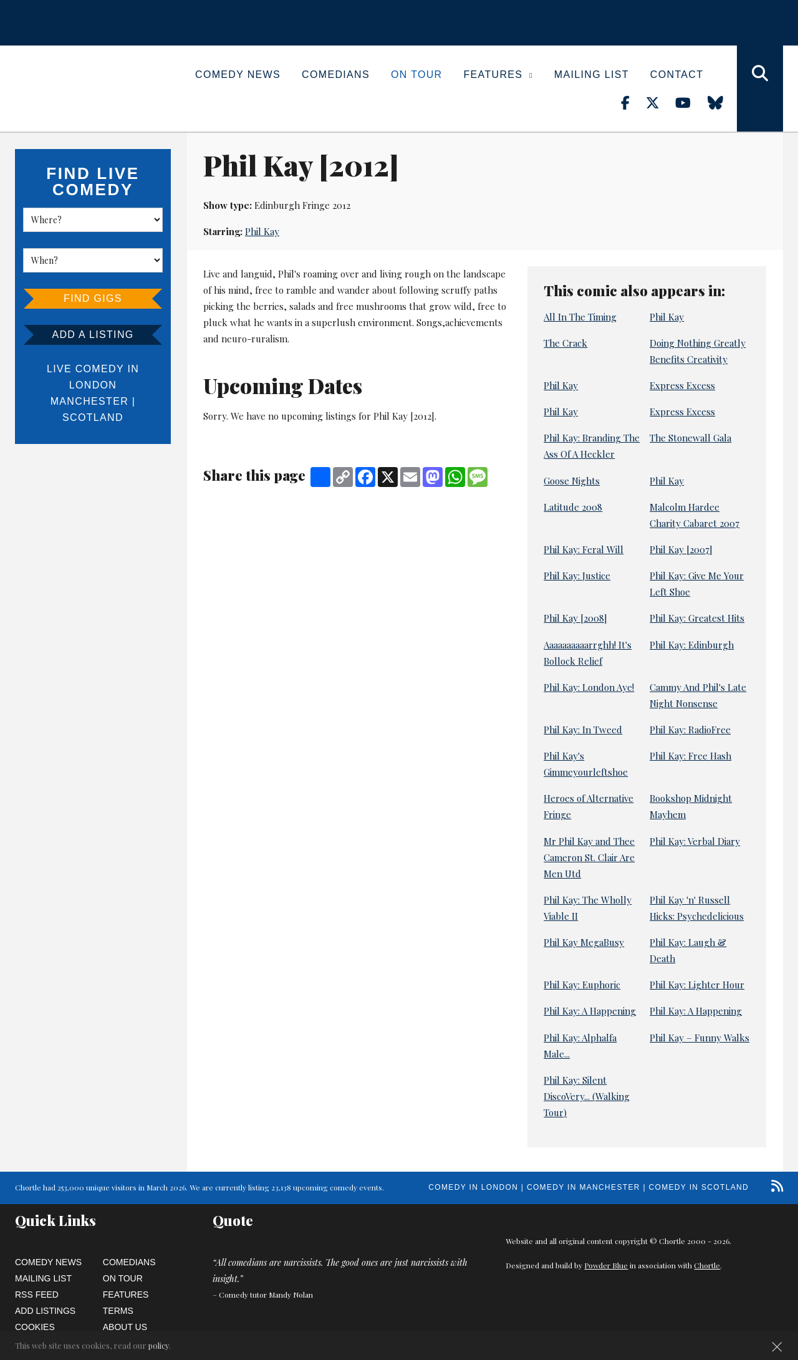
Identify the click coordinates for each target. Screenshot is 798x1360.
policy (158, 1345)
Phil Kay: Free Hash (690, 756)
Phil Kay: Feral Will (583, 549)
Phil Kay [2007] (681, 549)
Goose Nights (572, 481)
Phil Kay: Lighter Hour (697, 984)
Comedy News (238, 74)
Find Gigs (93, 298)
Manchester (89, 401)
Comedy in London (473, 1187)
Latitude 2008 (573, 507)
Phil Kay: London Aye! (589, 687)
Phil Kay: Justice (577, 575)
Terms (118, 1311)
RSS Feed (37, 1295)
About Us (125, 1327)
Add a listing (92, 334)
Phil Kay (262, 231)
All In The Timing (580, 317)
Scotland (92, 417)
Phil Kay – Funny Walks (699, 1037)
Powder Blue (606, 1265)
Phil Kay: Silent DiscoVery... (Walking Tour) (587, 1096)
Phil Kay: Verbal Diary (695, 841)
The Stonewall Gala (690, 438)
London (93, 385)
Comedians (336, 74)
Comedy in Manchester (583, 1187)
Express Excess (682, 385)
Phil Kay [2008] (575, 618)
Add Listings (45, 1311)
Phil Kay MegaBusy (584, 942)
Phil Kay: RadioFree (690, 729)
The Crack (565, 343)
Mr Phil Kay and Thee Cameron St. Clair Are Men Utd (589, 857)
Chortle (707, 1265)
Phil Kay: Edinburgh (692, 645)
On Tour (417, 74)
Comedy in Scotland (699, 1187)
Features (498, 74)
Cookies (35, 1327)
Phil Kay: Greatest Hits (697, 618)
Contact (676, 74)
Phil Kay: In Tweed (583, 729)
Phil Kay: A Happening (590, 1011)
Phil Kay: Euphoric (582, 984)
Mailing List (591, 74)
